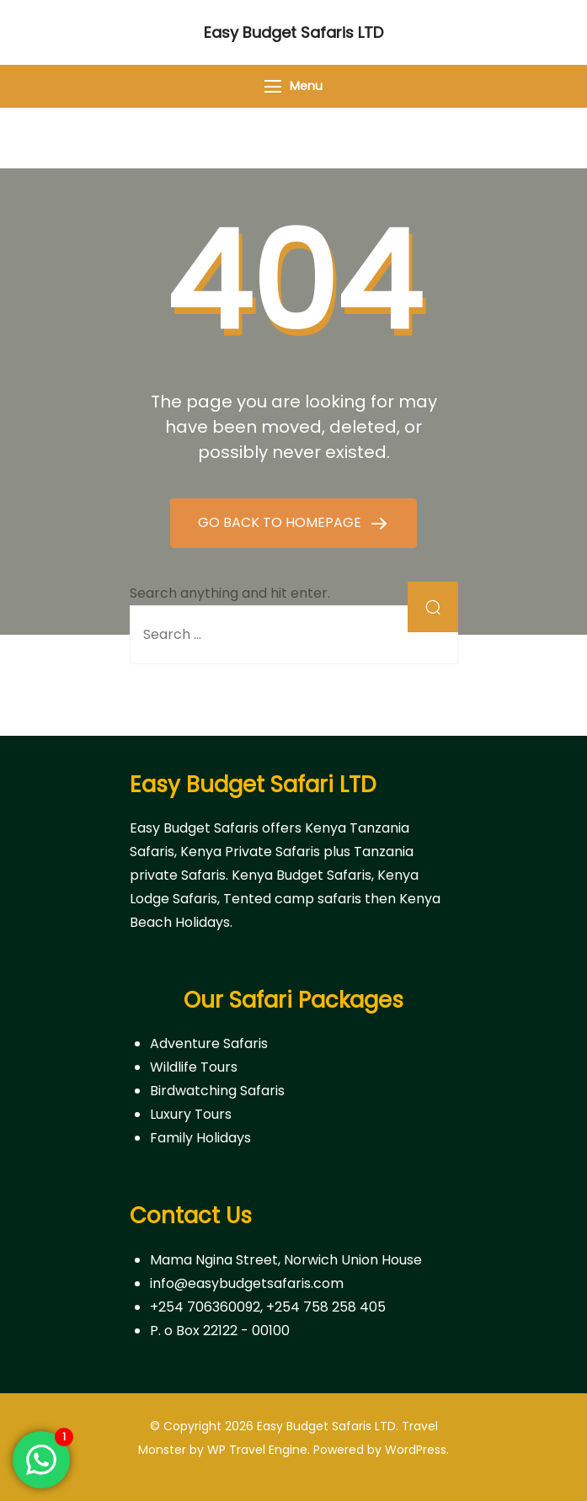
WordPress (415, 1449)
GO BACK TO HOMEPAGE (281, 522)
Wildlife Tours (193, 1067)
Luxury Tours (191, 1114)
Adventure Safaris (209, 1043)
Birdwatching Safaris (217, 1090)
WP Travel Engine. (258, 1449)
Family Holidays (200, 1137)
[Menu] (272, 86)
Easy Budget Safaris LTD (293, 32)
